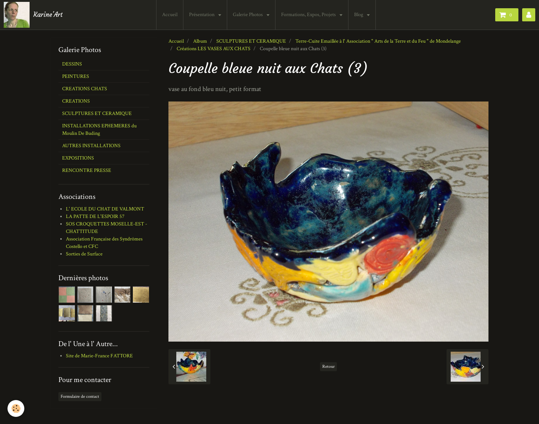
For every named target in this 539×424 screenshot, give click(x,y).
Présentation (202, 14)
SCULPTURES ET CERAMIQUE (251, 41)
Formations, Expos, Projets (309, 14)
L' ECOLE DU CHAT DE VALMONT (105, 209)
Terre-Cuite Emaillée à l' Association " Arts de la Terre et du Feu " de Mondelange (378, 41)
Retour (328, 366)
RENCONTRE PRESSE (86, 170)
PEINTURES (75, 76)
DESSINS (72, 64)
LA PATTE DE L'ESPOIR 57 (95, 216)
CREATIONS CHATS (84, 88)
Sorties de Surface (84, 254)
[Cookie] (15, 408)
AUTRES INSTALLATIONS (91, 145)
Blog (359, 14)
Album (200, 41)
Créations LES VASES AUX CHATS (213, 48)
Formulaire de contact (80, 396)
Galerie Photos (248, 14)
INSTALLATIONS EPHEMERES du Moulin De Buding (99, 129)
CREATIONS (76, 101)
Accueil (169, 14)
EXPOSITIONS (78, 158)
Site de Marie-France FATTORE (99, 355)
